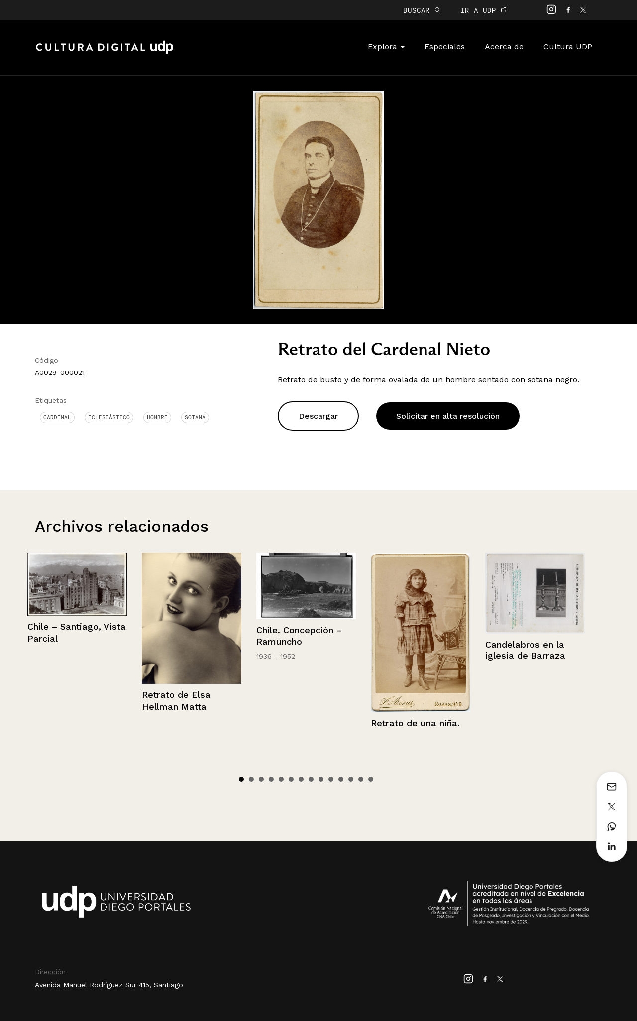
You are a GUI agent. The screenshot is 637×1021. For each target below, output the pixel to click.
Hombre (157, 417)
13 (360, 779)
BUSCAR (421, 10)
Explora (386, 46)
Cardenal (57, 417)
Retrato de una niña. (415, 723)
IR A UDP (483, 10)
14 (370, 779)
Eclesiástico (109, 417)
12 (350, 779)
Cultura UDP (567, 46)
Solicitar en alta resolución (448, 416)
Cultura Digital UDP (104, 52)
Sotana (195, 417)
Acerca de (504, 46)
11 (340, 779)
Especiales (445, 46)
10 (330, 779)
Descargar (318, 416)
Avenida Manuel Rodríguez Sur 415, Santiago (109, 985)
